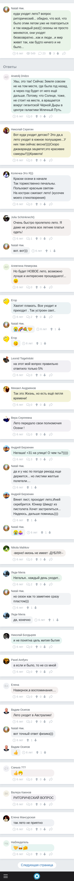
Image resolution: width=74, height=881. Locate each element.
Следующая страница (37, 865)
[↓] (57, 53)
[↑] (50, 53)
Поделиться (64, 53)
